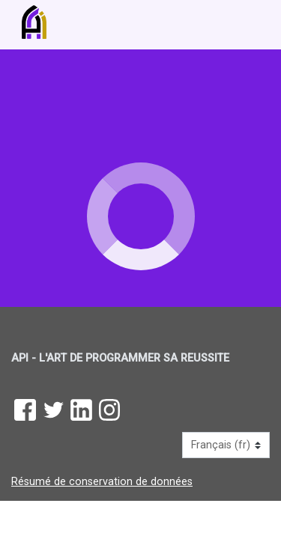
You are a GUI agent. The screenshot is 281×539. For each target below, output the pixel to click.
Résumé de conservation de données (102, 481)
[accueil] (124, 22)
